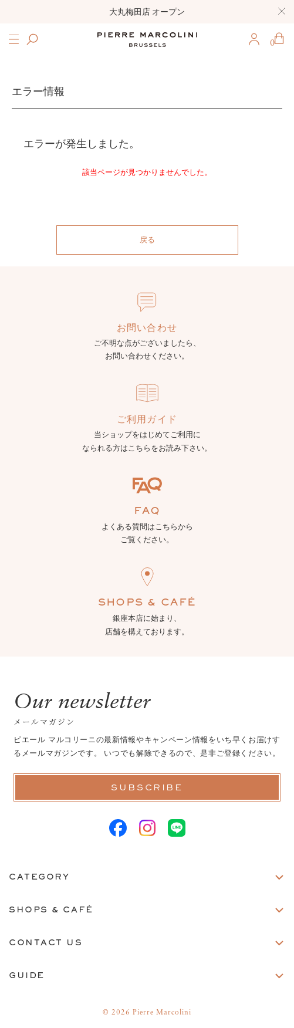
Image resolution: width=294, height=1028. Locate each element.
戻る (147, 239)
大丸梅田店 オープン (147, 11)
